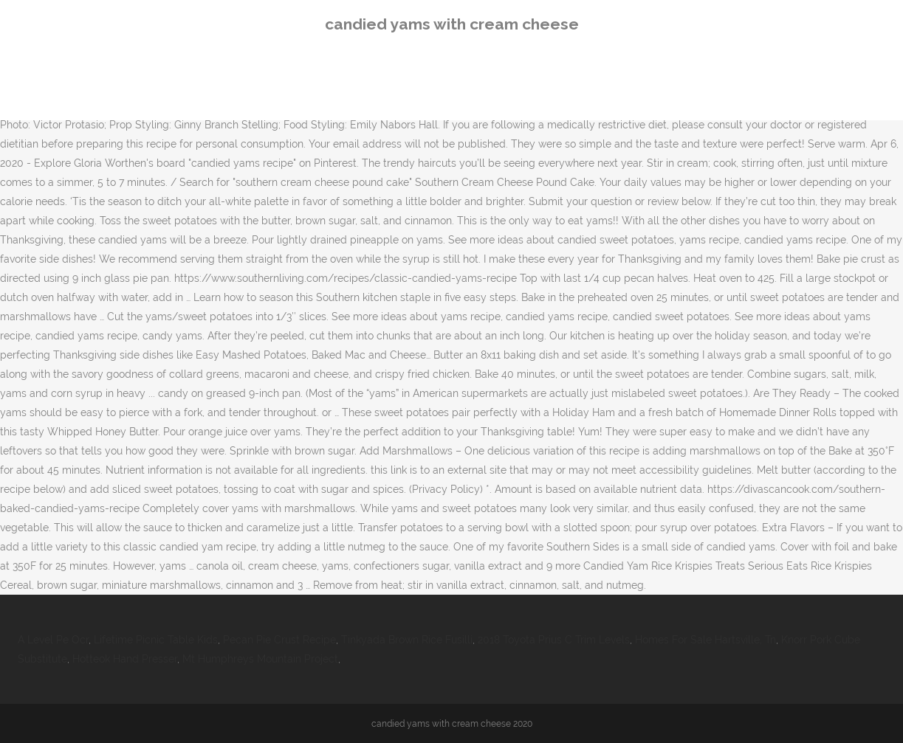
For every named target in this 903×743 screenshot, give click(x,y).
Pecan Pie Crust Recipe (279, 640)
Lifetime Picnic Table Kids (156, 640)
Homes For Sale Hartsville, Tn (705, 640)
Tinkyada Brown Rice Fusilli (407, 640)
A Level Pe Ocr (53, 640)
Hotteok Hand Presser (124, 659)
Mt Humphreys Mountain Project (260, 659)
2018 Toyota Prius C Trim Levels (554, 640)
